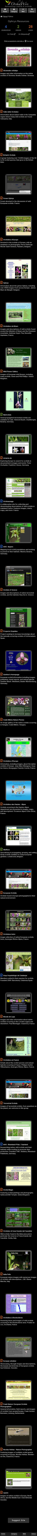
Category (14, 1534)
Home (3, 1534)
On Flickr (11, 34)
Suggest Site (18, 1520)
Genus (5, 16)
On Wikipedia (24, 34)
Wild (24, 1534)
